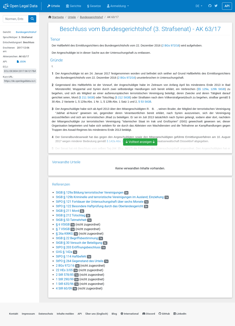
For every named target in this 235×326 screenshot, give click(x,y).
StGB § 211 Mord (67, 209)
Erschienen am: (9, 49)
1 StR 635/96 (65, 282)
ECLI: (5, 66)
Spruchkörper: (10, 37)
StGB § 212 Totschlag (70, 213)
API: (5, 61)
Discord (148, 311)
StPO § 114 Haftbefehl (71, 255)
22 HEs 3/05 (64, 268)
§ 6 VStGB (63, 223)
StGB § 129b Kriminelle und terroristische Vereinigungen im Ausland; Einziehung (110, 195)
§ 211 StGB (87, 97)
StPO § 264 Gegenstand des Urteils (79, 259)
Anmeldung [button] (117, 6)
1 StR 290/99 (65, 277)
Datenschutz (46, 311)
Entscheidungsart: (12, 42)
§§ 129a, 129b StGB (211, 89)
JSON (21, 61)
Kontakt (13, 311)
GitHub (164, 311)
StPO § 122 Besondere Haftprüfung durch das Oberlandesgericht (99, 204)
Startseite (58, 17)
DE (198, 6)
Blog (114, 311)
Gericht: (7, 32)
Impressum (28, 311)
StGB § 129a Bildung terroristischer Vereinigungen (89, 191)
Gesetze (94, 6)
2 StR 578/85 (65, 273)
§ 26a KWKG (64, 232)
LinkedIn (179, 311)
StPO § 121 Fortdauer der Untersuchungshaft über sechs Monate (99, 200)
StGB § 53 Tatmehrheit (71, 218)
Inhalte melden (65, 311)
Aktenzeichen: (10, 56)
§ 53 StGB (144, 101)
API (227, 6)
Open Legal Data (20, 6)
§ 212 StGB (123, 97)
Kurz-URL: (8, 76)
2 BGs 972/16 (170, 45)
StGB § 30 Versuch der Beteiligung (79, 241)
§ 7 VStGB (63, 227)
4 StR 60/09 (64, 287)
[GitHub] (210, 6)
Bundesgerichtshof (26, 32)
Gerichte (73, 6)
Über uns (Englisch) (96, 311)
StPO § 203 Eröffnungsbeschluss (78, 245)
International (130, 311)
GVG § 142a (64, 250)
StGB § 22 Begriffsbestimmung (77, 236)
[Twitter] (216, 6)
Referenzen (61, 182)
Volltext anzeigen (140, 142)
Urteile (53, 6)
